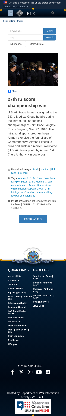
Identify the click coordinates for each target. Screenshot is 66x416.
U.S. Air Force (35, 178)
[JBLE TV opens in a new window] (38, 372)
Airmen (49, 185)
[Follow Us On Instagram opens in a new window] (30, 372)
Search (49, 31)
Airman (22, 178)
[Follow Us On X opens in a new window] (21, 372)
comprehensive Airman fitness (27, 185)
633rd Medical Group (40, 181)
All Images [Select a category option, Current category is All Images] (17, 44)
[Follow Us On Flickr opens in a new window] (47, 372)
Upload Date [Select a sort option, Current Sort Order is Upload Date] (38, 44)
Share (13, 91)
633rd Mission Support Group (27, 188)
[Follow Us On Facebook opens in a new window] (12, 372)
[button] (16, 6)
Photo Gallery (33, 219)
